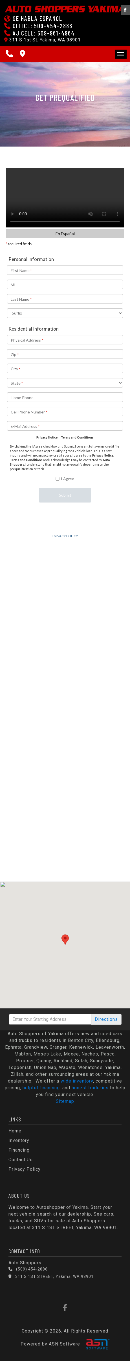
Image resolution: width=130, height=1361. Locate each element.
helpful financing (41, 1087)
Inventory (18, 1140)
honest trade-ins (90, 1087)
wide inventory (77, 1081)
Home (14, 1131)
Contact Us (20, 1159)
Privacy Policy (24, 1169)
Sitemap (65, 1101)
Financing (19, 1150)
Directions (106, 1019)
